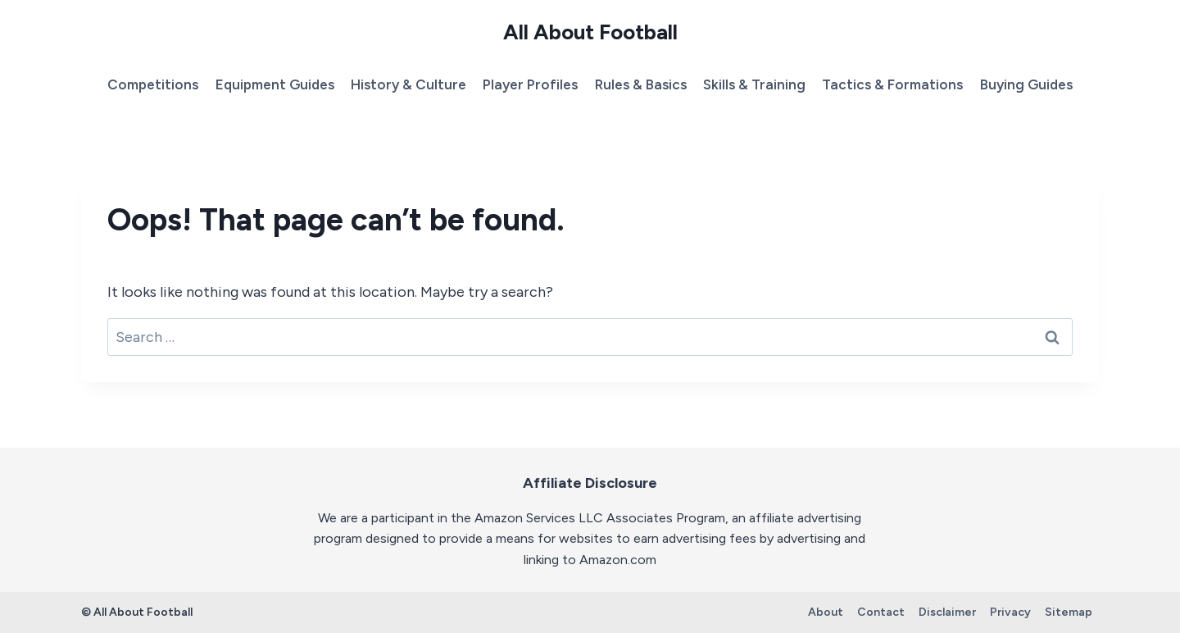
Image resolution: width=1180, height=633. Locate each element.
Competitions (152, 84)
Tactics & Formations (892, 84)
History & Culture (408, 84)
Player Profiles (530, 84)
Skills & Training (754, 84)
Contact (881, 612)
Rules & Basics (641, 84)
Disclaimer (947, 612)
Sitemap (1068, 612)
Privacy (1010, 612)
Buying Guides (1026, 84)
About (825, 612)
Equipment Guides (275, 84)
